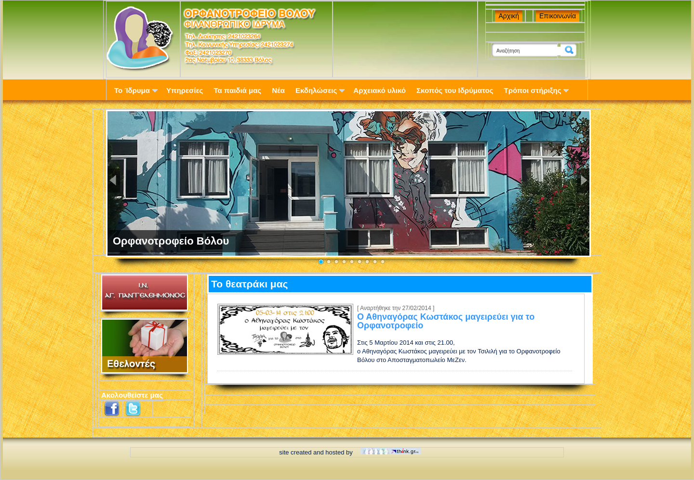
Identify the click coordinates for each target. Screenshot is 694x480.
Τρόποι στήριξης (536, 90)
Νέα (278, 90)
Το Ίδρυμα (136, 90)
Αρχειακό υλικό (379, 90)
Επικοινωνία (557, 16)
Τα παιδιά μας (237, 90)
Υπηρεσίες (184, 90)
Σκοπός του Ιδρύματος (454, 90)
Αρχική (508, 16)
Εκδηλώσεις (320, 90)
